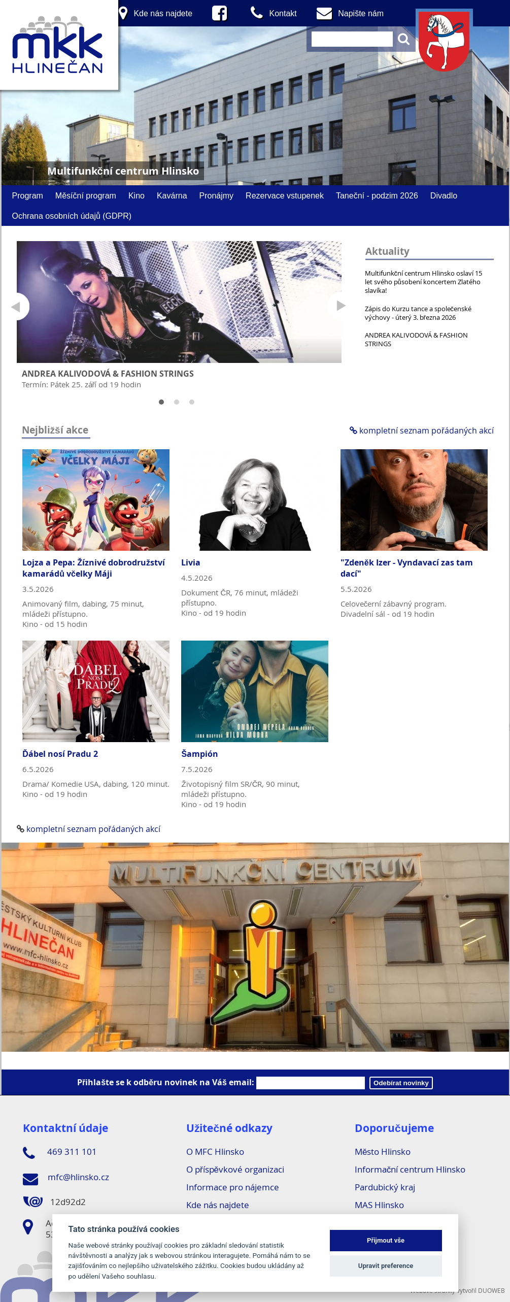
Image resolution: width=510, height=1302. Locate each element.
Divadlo (443, 195)
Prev (15, 306)
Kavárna (172, 195)
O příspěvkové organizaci (235, 1169)
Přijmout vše (385, 1240)
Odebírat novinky (401, 1083)
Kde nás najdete (217, 1205)
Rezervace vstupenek (285, 195)
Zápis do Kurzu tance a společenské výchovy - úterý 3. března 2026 (418, 313)
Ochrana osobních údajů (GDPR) (72, 215)
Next (341, 306)
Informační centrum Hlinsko (410, 1169)
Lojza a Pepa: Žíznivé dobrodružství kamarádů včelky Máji (93, 568)
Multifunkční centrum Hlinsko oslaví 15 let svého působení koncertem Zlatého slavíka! (424, 282)
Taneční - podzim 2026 (377, 195)
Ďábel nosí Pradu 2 (60, 753)
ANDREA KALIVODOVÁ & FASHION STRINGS (416, 339)
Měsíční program (85, 195)
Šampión (199, 753)
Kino (136, 195)
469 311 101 (60, 1153)
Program (27, 195)
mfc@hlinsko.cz (66, 1178)
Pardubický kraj (385, 1187)
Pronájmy (216, 195)
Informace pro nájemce (232, 1187)
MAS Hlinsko (379, 1205)
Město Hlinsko (383, 1151)
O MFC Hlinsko (215, 1151)
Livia (190, 562)
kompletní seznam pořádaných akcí (421, 430)
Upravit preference (386, 1266)
